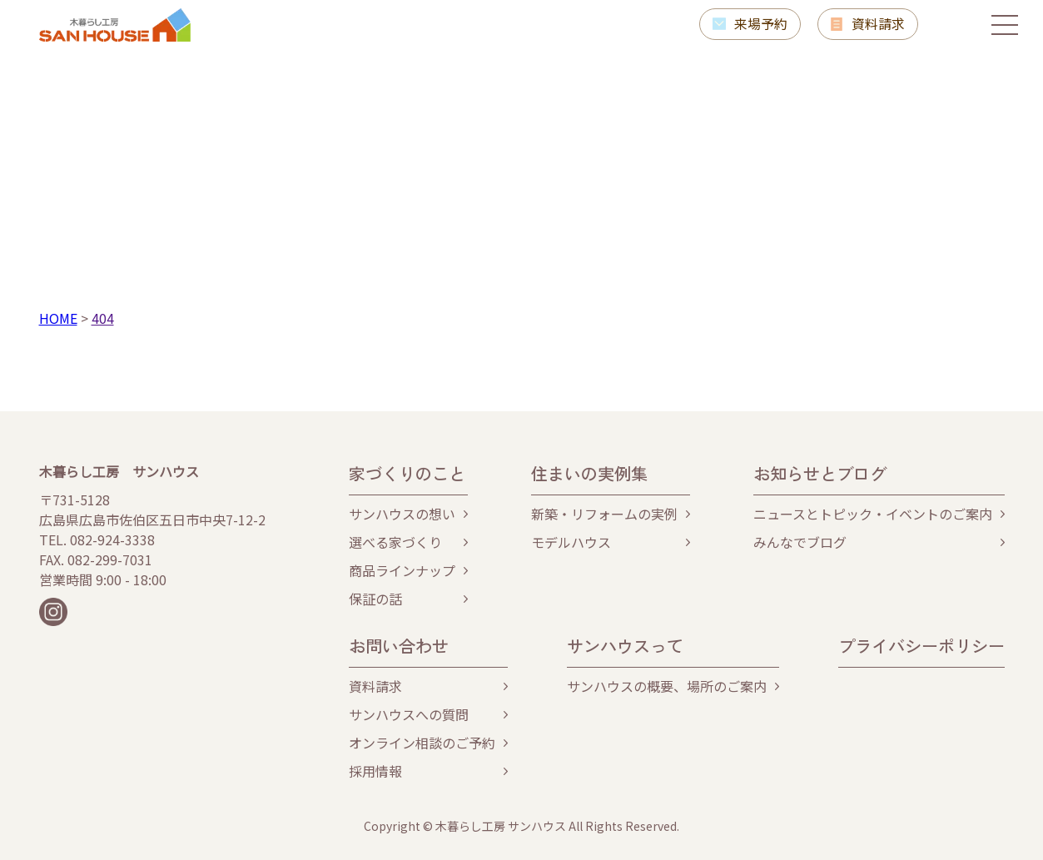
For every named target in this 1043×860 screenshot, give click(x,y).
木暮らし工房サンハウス (115, 25)
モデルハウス (571, 542)
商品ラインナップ (402, 570)
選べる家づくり (395, 542)
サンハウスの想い (402, 514)
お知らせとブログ (820, 473)
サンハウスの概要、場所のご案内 (667, 686)
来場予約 (760, 24)
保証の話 (375, 599)
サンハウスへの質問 (409, 714)
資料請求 (878, 24)
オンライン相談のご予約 (422, 743)
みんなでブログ (800, 542)
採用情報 (375, 771)
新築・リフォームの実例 (604, 514)
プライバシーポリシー (921, 646)
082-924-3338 (112, 539)
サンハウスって (625, 646)
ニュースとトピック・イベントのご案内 (872, 514)
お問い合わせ (399, 646)
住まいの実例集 (589, 473)
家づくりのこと (407, 473)
